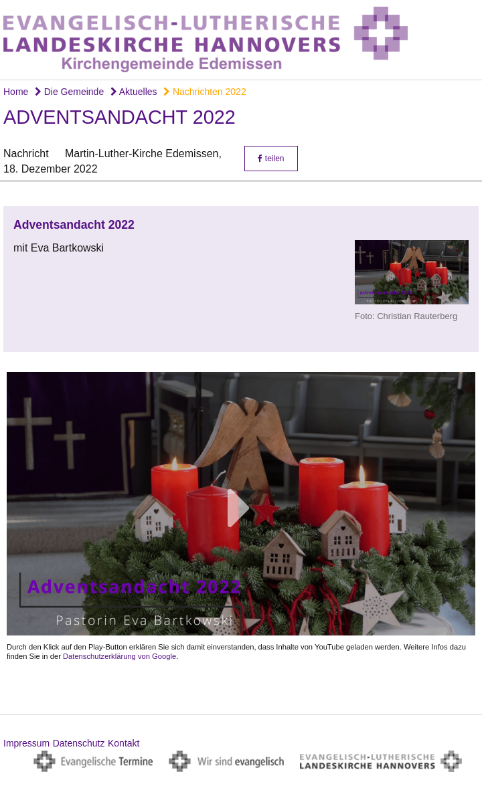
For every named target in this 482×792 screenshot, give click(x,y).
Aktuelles (133, 91)
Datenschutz (79, 743)
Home (15, 91)
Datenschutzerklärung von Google (119, 656)
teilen (271, 158)
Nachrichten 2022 (204, 91)
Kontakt (123, 743)
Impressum (26, 743)
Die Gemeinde (69, 91)
